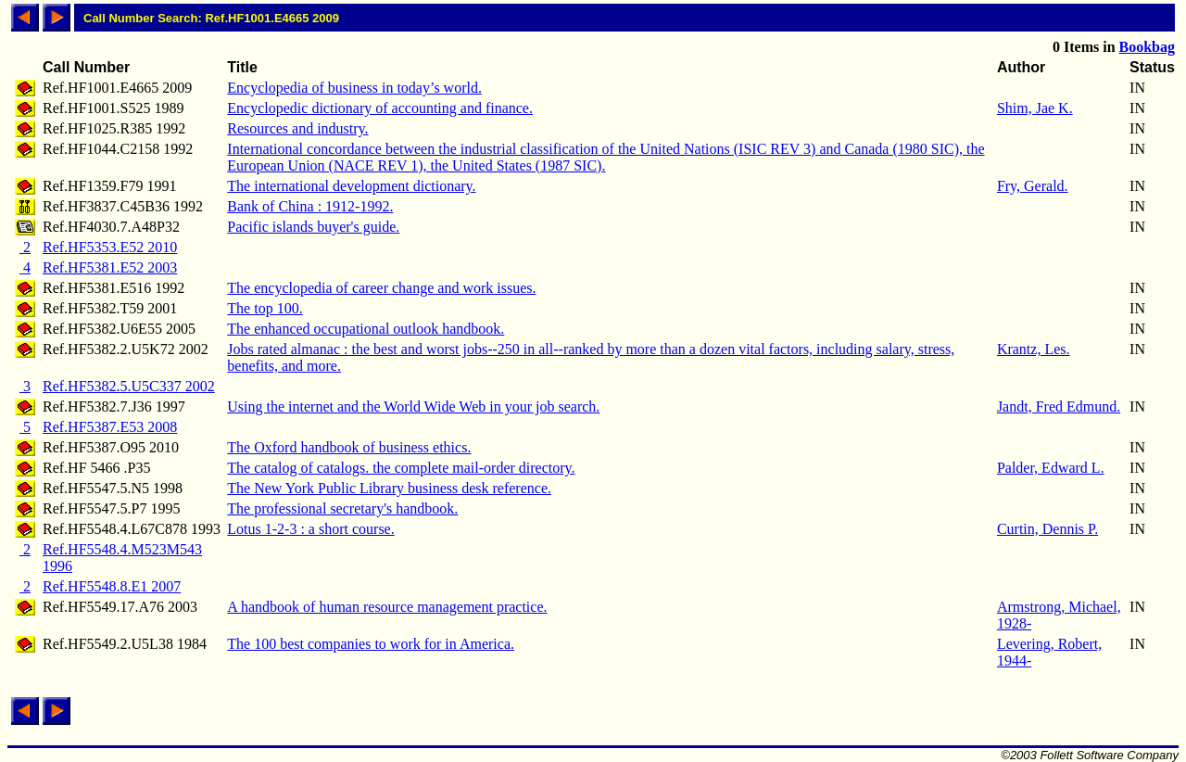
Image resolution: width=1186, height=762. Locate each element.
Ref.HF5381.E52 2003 (110, 267)
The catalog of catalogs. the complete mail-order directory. (400, 468)
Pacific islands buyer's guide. (313, 227)
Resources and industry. (297, 128)
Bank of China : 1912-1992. (310, 206)
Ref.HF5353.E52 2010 (110, 247)
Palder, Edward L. (1050, 468)
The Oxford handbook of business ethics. (349, 447)
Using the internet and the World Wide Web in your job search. (413, 406)
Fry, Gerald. (1032, 186)
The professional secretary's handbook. (342, 508)
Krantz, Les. (1033, 349)
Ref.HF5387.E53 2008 (110, 427)
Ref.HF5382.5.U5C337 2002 (129, 386)
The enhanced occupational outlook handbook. (365, 329)
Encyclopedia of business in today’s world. (354, 87)
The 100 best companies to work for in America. (370, 644)
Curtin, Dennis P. (1047, 529)
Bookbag (1147, 47)
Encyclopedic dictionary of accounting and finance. (380, 108)
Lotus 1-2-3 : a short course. (310, 529)
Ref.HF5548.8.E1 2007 (112, 586)
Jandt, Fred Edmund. (1058, 406)
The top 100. (264, 308)
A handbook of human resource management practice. (387, 607)
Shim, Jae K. (1035, 108)
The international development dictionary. (351, 186)
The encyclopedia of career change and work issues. (381, 288)
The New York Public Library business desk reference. (389, 488)
